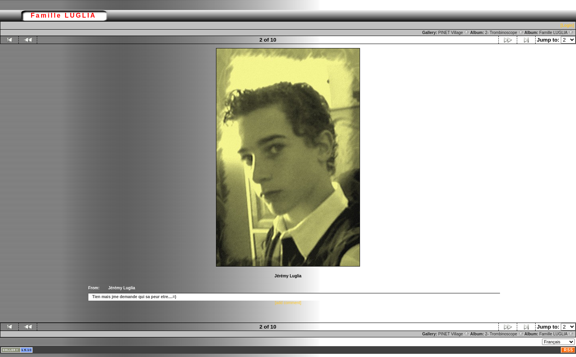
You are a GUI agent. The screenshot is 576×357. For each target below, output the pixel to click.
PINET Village (453, 32)
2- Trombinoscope (504, 32)
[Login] (567, 25)
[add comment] (288, 303)
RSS (568, 350)
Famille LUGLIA (556, 32)
